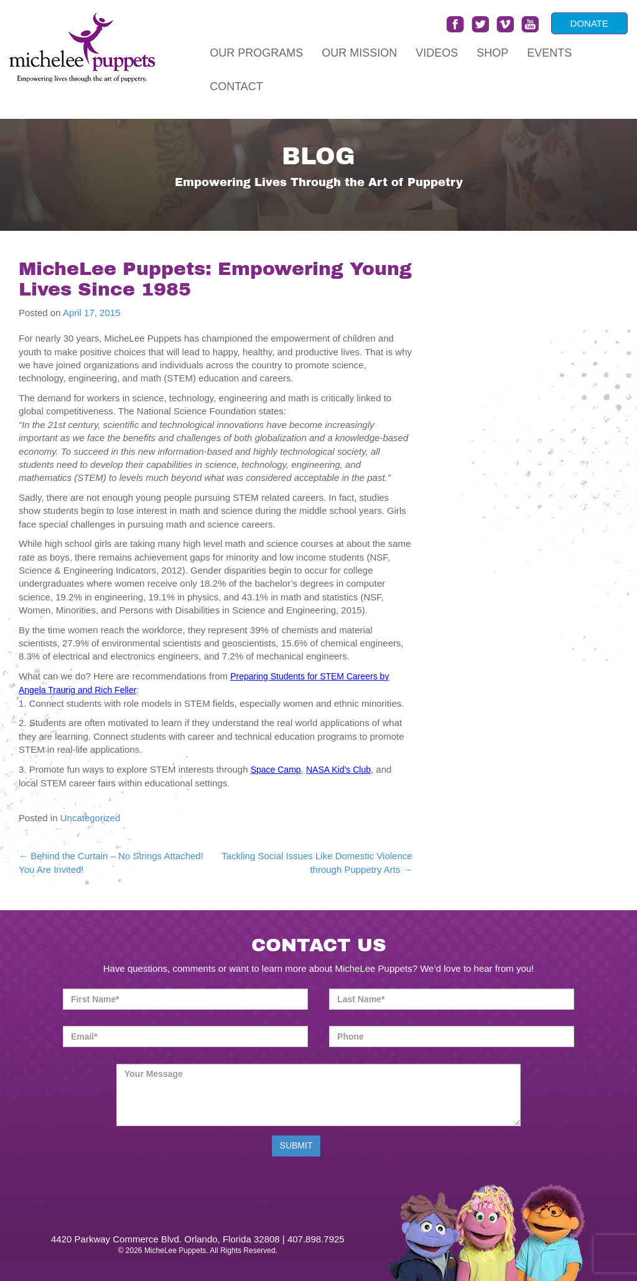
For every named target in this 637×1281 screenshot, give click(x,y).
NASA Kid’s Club (338, 770)
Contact (236, 86)
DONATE (589, 23)
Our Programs (256, 53)
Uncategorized (90, 818)
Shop (492, 53)
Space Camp (276, 770)
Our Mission (359, 53)
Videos (437, 53)
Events (549, 53)
